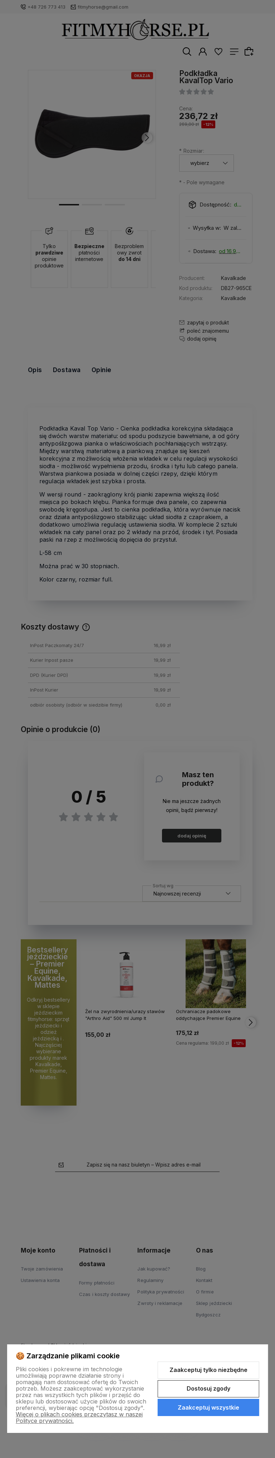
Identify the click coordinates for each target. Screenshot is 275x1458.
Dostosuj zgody (208, 1388)
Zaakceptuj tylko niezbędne (208, 1369)
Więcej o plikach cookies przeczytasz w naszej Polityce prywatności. (79, 1417)
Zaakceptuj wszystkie (208, 1407)
